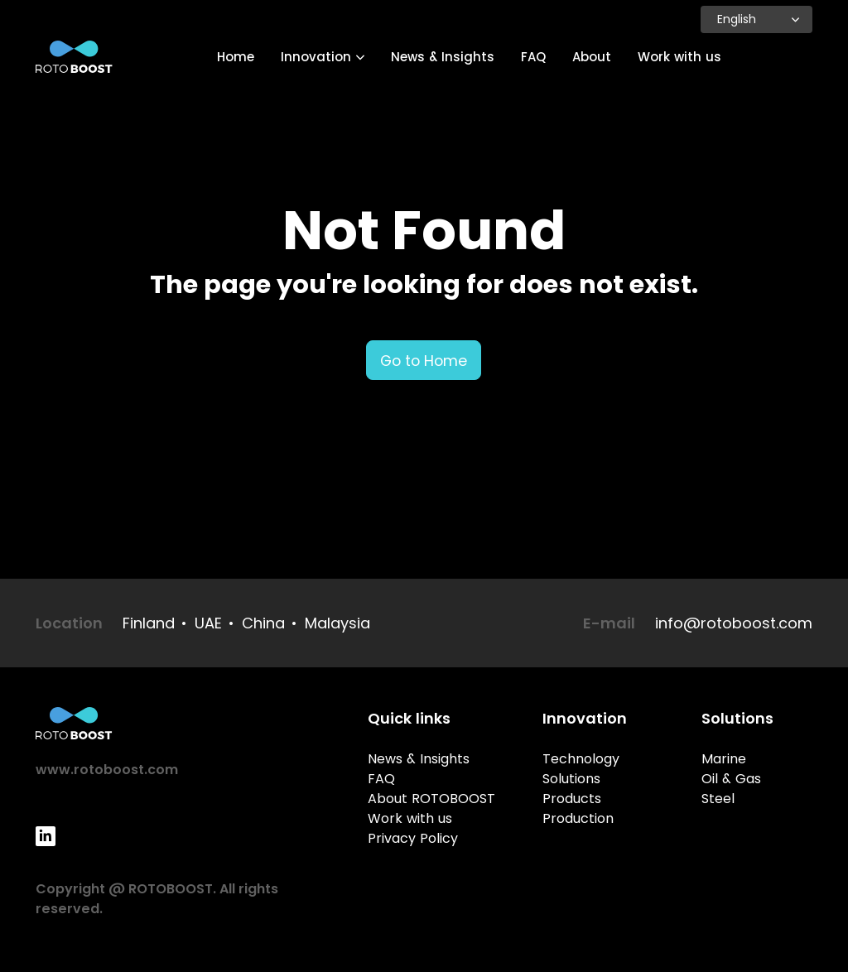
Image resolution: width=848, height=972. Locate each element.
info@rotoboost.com (733, 623)
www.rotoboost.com (107, 769)
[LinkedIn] (45, 836)
